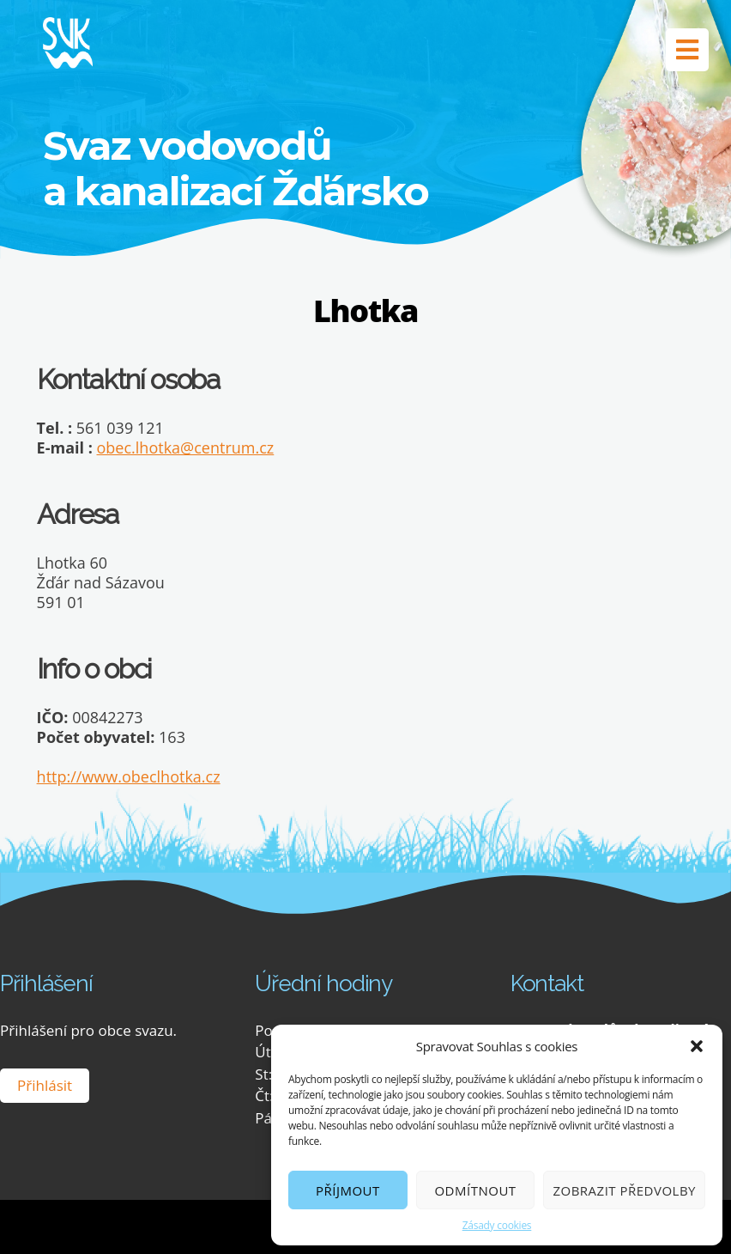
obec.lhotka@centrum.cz (186, 447)
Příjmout (348, 1190)
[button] (696, 1046)
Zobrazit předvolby (624, 1190)
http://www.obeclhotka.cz (129, 776)
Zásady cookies (497, 1225)
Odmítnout (475, 1190)
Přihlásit (44, 1085)
